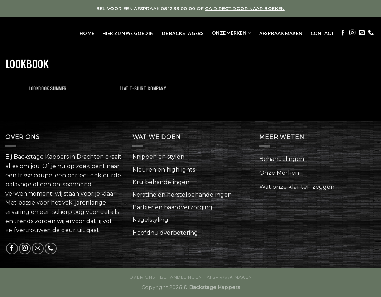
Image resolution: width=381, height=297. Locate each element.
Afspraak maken (281, 33)
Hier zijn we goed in (128, 33)
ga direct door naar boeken (245, 8)
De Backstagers (183, 33)
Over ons (142, 277)
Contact (322, 33)
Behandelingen (281, 158)
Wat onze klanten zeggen (296, 186)
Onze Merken (231, 33)
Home (86, 33)
